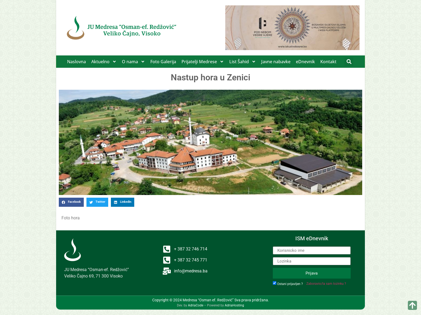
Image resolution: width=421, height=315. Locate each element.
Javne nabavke (276, 62)
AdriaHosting (234, 305)
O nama (133, 61)
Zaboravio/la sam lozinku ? (326, 284)
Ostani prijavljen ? (290, 284)
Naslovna (76, 62)
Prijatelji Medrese (203, 61)
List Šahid (242, 61)
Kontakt (328, 62)
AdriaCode (195, 305)
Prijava (312, 273)
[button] (348, 61)
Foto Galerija (163, 62)
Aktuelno (104, 61)
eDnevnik (305, 62)
